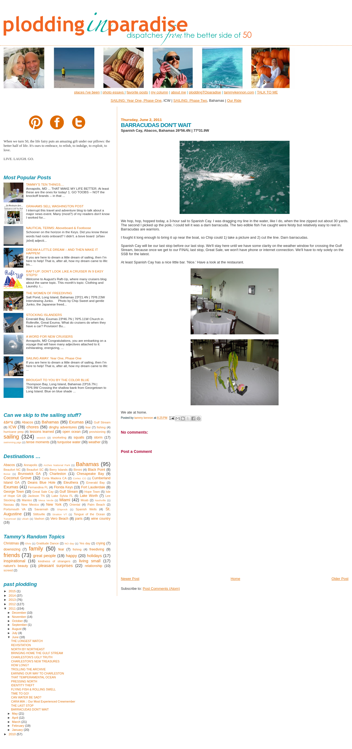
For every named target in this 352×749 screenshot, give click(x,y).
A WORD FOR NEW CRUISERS (49, 336)
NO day (69, 543)
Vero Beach (59, 519)
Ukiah (25, 518)
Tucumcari (10, 518)
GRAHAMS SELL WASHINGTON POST (55, 206)
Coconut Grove (17, 478)
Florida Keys (63, 487)
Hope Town (92, 491)
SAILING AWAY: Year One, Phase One (54, 358)
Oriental (75, 504)
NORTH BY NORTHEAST (28, 649)
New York (54, 504)
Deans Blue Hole (41, 482)
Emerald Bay (95, 482)
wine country (101, 519)
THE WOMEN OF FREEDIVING (49, 293)
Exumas (76, 422)
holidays (94, 556)
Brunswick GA (29, 474)
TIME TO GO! (20, 693)
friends (12, 555)
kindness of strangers (54, 561)
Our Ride (234, 100)
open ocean (71, 432)
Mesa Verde (46, 500)
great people (44, 556)
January (18, 729)
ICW (12, 427)
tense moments (37, 442)
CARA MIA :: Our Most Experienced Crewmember (43, 701)
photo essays (114, 92)
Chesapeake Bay (90, 474)
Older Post (340, 579)
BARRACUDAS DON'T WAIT (30, 709)
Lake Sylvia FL (62, 495)
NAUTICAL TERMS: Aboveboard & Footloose (58, 228)
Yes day (84, 543)
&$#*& (8, 422)
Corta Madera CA (54, 478)
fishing (101, 427)
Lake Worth (89, 496)
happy (71, 556)
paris (78, 519)
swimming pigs (12, 442)
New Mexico (30, 504)
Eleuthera (71, 482)
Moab (85, 500)
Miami (64, 500)
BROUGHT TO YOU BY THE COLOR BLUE (57, 380)
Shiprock (62, 509)
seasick (41, 437)
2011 (12, 608)
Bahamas (50, 422)
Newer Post (130, 579)
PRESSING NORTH (24, 681)
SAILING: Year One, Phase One (136, 100)
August (17, 628)
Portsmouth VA (15, 509)
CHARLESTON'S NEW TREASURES (35, 661)
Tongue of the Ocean (89, 514)
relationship (93, 566)
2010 (12, 734)
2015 (12, 591)
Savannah (41, 509)
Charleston (58, 474)
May (15, 713)
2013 (12, 599)
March (16, 721)
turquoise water (69, 442)
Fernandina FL (38, 487)
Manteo (27, 500)
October (18, 621)
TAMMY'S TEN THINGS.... (45, 184)
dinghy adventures (63, 427)
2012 (12, 604)
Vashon (39, 518)
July (15, 633)
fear (88, 427)
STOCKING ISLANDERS (44, 314)
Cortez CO (79, 478)
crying (100, 543)
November (19, 616)
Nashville (100, 500)
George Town (14, 492)
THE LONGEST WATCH (27, 641)
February (18, 725)
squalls (79, 437)
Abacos (27, 422)
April (15, 717)
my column (159, 92)
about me (178, 92)
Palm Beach (96, 504)
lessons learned (42, 432)
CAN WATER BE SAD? (26, 697)
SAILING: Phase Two (190, 100)
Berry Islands (59, 469)
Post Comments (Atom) (161, 588)
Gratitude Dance (47, 543)
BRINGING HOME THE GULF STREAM (37, 653)
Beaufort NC (12, 469)
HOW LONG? (20, 665)
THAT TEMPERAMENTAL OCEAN (33, 677)
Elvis (28, 543)
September (20, 624)
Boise (7, 473)
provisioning (97, 431)
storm (98, 437)
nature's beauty (16, 566)
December (19, 612)
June (16, 637)
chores (32, 427)
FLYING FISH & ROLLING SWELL (33, 689)
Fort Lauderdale (93, 487)
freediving (96, 549)
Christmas (11, 543)
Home (235, 579)
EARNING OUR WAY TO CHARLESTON (37, 673)
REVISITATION (21, 645)
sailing (11, 437)
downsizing (12, 549)
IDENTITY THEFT (22, 685)
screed (8, 570)
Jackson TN (36, 495)
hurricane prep (14, 431)
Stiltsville (39, 514)
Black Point (96, 470)
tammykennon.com (239, 92)
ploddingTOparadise (205, 92)
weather (95, 442)
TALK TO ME (267, 92)
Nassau (9, 504)
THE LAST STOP (22, 705)
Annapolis (30, 465)
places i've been (87, 92)
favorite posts (137, 92)
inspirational (14, 561)
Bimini (78, 469)
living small (89, 561)
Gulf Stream (102, 422)
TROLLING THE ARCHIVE (28, 669)
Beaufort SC (35, 469)
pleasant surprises (55, 565)
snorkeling (59, 437)
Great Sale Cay (43, 491)
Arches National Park (57, 465)
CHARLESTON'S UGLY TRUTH (32, 657)
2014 (12, 595)
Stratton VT (59, 514)
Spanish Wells (86, 509)
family (36, 549)
